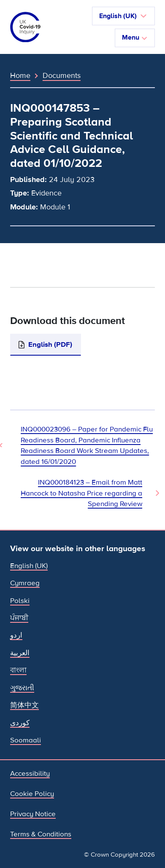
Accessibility (30, 773)
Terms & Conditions (40, 834)
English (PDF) (50, 344)
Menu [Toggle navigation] (135, 37)
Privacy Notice (33, 813)
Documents (62, 75)
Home (20, 75)
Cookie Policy (32, 793)
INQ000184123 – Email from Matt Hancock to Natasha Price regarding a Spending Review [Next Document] (81, 493)
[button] (123, 16)
